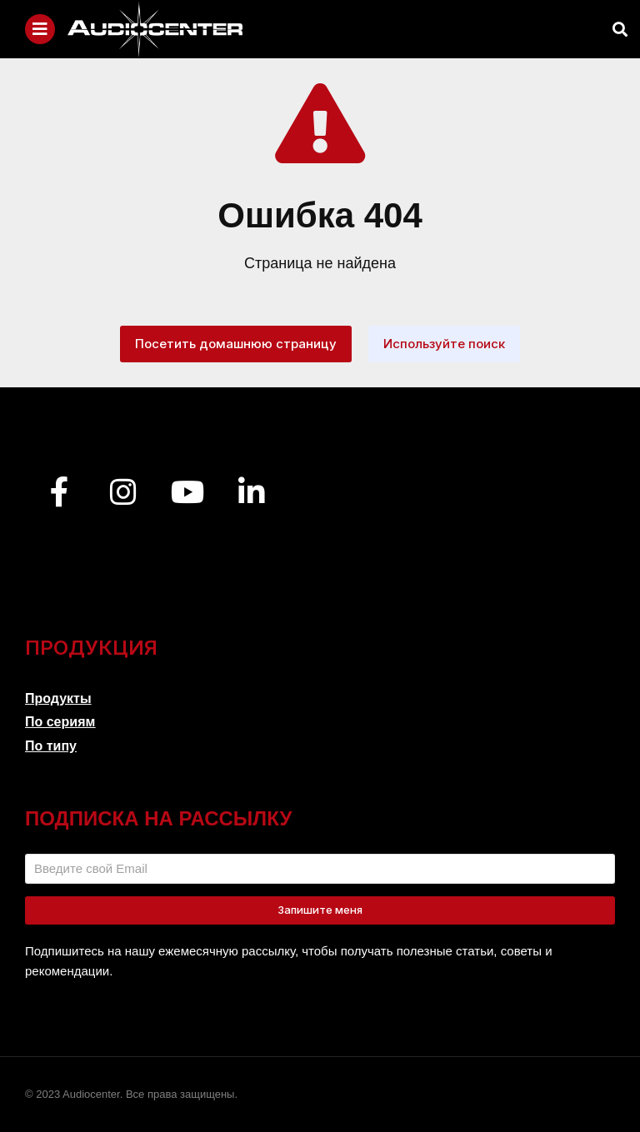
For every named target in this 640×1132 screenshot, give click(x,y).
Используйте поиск (444, 344)
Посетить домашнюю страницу (236, 344)
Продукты (58, 698)
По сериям (60, 722)
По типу (51, 746)
